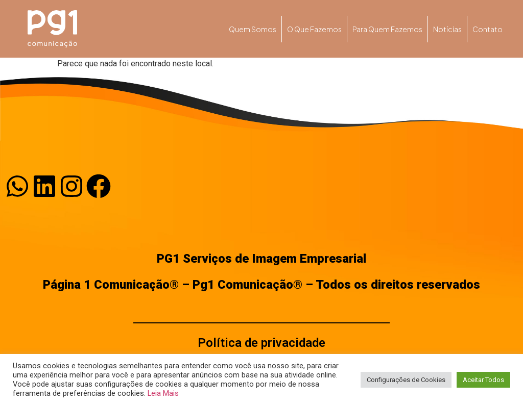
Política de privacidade (261, 343)
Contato (487, 29)
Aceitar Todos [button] (483, 380)
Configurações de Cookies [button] (406, 380)
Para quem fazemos (387, 29)
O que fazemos (314, 29)
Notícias (447, 29)
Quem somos (252, 29)
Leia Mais (163, 393)
